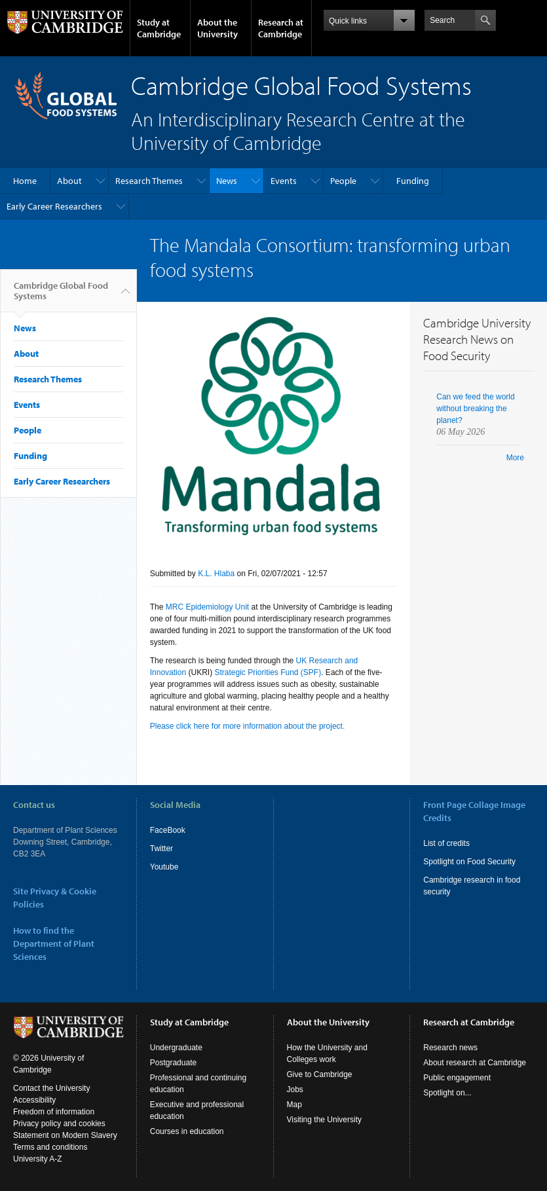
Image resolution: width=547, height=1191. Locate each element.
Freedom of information (53, 1111)
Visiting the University (324, 1119)
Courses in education (187, 1131)
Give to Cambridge (319, 1074)
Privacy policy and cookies (59, 1123)
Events (284, 181)
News (226, 181)
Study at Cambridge (159, 28)
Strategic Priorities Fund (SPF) (267, 672)
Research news (450, 1047)
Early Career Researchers (54, 206)
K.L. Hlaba (216, 573)
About (69, 181)
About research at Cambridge (474, 1062)
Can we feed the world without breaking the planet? (475, 408)
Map (294, 1104)
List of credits (446, 843)
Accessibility (34, 1100)
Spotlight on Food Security (469, 861)
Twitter (161, 848)
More (515, 457)
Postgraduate (173, 1062)
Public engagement (457, 1077)
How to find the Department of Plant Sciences (53, 943)
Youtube (164, 866)
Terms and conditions (50, 1147)
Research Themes (149, 181)
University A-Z (37, 1159)
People (343, 181)
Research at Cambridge (280, 28)
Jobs (295, 1089)
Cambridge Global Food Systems (61, 296)
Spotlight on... (447, 1092)
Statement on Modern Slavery (65, 1135)
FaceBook (167, 830)
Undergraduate (176, 1047)
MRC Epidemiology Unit (207, 607)
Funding (412, 181)
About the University (217, 28)
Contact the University (51, 1088)
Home (25, 181)
